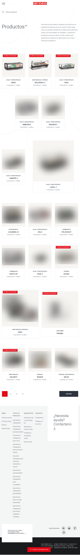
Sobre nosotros (7, 417)
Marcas (4, 425)
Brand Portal (28, 442)
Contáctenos (39, 417)
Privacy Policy (63, 544)
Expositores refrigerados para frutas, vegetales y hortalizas (17, 511)
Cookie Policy (73, 544)
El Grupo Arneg (6, 421)
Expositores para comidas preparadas (17, 499)
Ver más (69, 394)
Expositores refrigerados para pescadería (18, 429)
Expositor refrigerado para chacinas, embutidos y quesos (18, 461)
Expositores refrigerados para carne (17, 438)
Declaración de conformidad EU (28, 420)
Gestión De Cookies (59, 546)
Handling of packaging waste (27, 435)
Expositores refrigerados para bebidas (17, 490)
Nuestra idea (6, 428)
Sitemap (56, 544)
